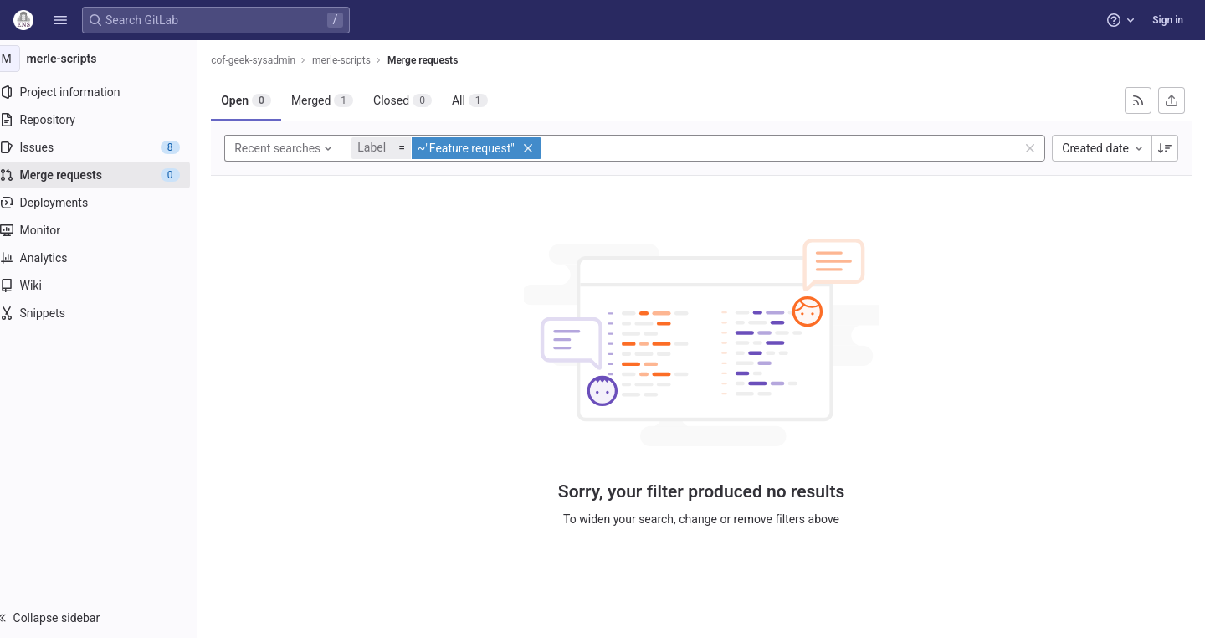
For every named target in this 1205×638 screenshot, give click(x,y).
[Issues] (107, 147)
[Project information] (107, 92)
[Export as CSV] (1171, 100)
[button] (60, 20)
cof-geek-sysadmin (270, 60)
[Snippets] (107, 313)
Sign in (1167, 20)
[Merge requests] (107, 175)
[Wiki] (107, 285)
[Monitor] (107, 230)
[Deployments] (107, 202)
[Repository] (107, 119)
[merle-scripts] (107, 58)
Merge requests (439, 60)
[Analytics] (107, 257)
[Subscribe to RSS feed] (1138, 100)
